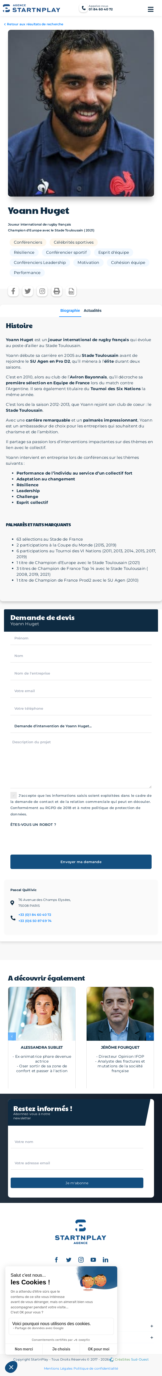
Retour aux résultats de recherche (35, 24)
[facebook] (56, 1260)
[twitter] (69, 1260)
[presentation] (50, 838)
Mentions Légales (58, 1368)
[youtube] (93, 1260)
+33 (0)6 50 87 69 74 (35, 921)
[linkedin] (105, 1260)
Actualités (93, 310)
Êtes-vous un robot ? (33, 824)
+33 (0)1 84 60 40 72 (34, 915)
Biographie (70, 310)
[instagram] (81, 1260)
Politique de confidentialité (96, 1368)
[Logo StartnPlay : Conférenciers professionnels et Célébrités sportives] (81, 1215)
